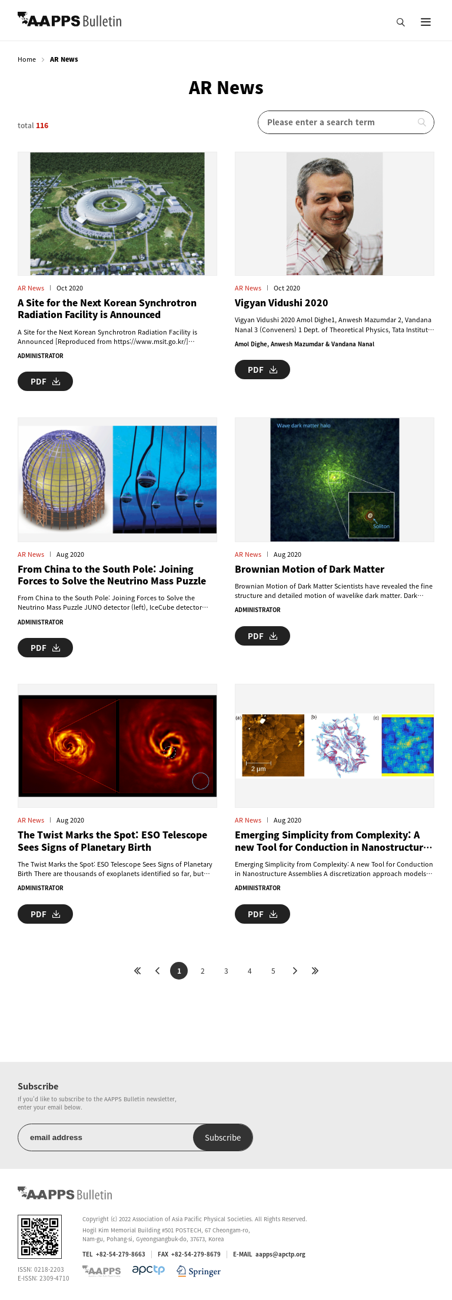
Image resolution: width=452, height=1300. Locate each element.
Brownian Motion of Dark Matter (309, 569)
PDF (45, 381)
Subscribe (223, 1137)
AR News (31, 288)
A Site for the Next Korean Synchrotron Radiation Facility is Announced (107, 309)
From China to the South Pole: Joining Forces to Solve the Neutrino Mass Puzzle (112, 575)
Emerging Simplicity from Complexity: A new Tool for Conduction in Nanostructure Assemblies (331, 841)
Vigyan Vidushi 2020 (281, 303)
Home (27, 59)
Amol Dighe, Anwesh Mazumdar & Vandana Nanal (304, 344)
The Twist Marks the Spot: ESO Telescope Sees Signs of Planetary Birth (112, 841)
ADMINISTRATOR (41, 356)
